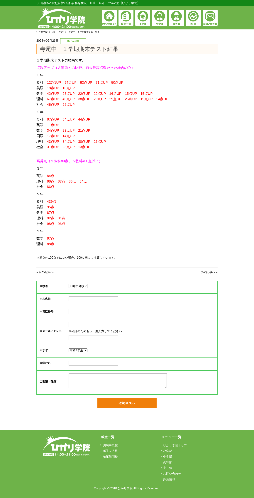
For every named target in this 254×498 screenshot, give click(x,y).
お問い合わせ (172, 473)
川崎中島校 (110, 445)
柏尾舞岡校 (110, 456)
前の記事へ (46, 272)
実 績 (167, 467)
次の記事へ (207, 272)
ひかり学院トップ (175, 445)
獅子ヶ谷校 (58, 32)
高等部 (167, 462)
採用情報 (169, 479)
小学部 (167, 450)
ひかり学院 (42, 32)
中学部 (167, 456)
